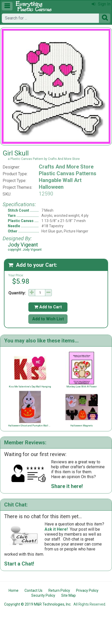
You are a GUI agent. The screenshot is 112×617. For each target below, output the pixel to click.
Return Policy (59, 590)
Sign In (101, 4)
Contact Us (33, 590)
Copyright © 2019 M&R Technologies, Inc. (37, 604)
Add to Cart (48, 306)
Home (13, 590)
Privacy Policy (87, 590)
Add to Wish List (48, 318)
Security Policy (43, 595)
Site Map (68, 595)
